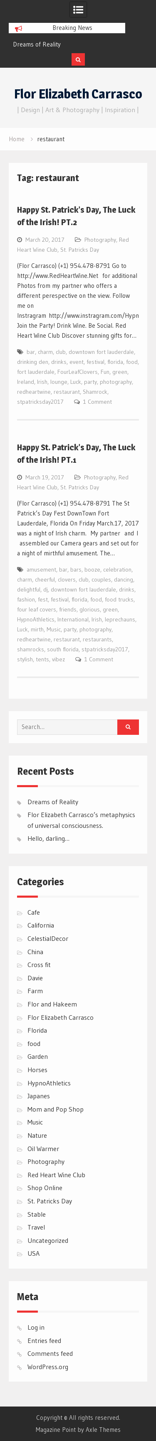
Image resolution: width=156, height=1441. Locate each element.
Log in (36, 1327)
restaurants (97, 639)
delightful (28, 589)
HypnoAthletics (35, 619)
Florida (37, 1030)
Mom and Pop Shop (55, 1109)
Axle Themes (103, 1430)
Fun (105, 372)
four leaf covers (36, 609)
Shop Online (44, 1187)
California (40, 925)
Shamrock (95, 391)
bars (76, 569)
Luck (75, 381)
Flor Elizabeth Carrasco (78, 94)
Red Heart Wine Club (56, 1175)
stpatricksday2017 (40, 401)
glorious (89, 609)
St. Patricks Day (79, 249)
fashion (26, 599)
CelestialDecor (47, 938)
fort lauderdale (35, 372)
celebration (117, 569)
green (119, 372)
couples (101, 579)
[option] (67, 44)
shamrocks (30, 649)
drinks (59, 362)
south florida (63, 649)
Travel (36, 1227)
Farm (35, 991)
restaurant (67, 391)
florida (115, 362)
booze (92, 569)
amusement (41, 569)
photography (116, 381)
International (73, 619)
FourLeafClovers (77, 372)
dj (45, 589)
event (76, 362)
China (35, 952)
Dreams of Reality (37, 44)
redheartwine (34, 391)
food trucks (119, 599)
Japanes (38, 1096)
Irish (42, 381)
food (132, 362)
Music (54, 629)
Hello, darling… (48, 838)
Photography (100, 239)
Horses (37, 1069)
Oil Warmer (43, 1148)
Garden (37, 1056)
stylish (25, 659)
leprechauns (120, 619)
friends (68, 609)
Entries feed (44, 1340)
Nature (37, 1135)
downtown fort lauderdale (101, 352)
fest (43, 599)
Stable (36, 1214)
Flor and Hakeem (52, 1004)
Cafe (33, 912)
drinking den (32, 362)
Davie (35, 978)
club (61, 352)
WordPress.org (47, 1366)
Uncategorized (47, 1240)
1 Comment (97, 401)
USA (33, 1253)
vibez (58, 659)
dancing (123, 579)
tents (42, 659)
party (90, 381)
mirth (37, 629)
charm (45, 352)
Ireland (25, 381)
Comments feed (50, 1353)
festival (95, 362)
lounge (58, 381)
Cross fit (39, 964)
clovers (67, 579)
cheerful (45, 579)
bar (31, 352)
